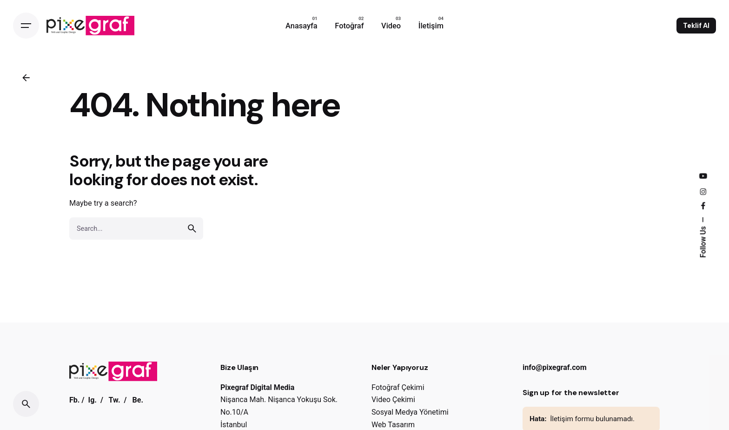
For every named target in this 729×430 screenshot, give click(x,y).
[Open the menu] (26, 26)
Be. (137, 400)
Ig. (92, 400)
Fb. (74, 400)
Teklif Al (696, 25)
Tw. (114, 400)
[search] (192, 228)
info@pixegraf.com (555, 367)
